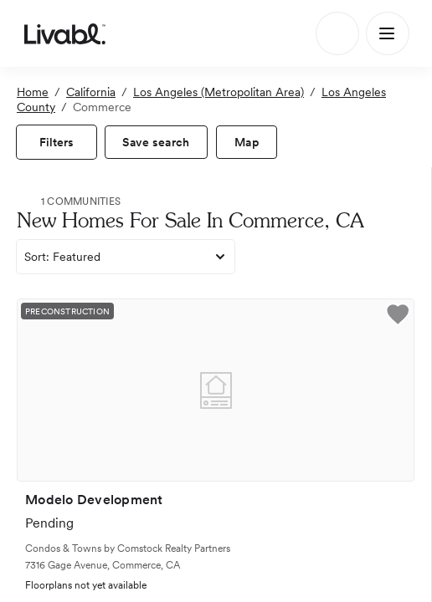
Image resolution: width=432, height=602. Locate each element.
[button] (397, 317)
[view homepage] (64, 33)
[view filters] (56, 142)
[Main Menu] (388, 33)
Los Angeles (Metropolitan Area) (218, 92)
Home (33, 92)
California (91, 92)
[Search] (337, 33)
